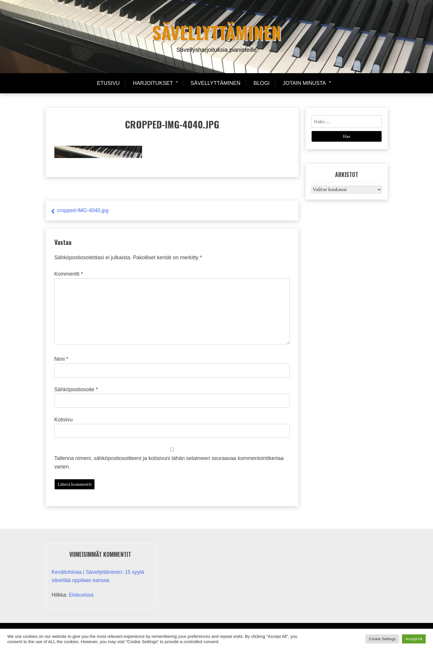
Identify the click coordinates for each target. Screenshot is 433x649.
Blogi (261, 83)
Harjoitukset (153, 83)
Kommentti (68, 274)
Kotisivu (63, 420)
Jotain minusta (304, 83)
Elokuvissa (81, 595)
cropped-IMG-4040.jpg (83, 210)
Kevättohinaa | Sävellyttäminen (88, 572)
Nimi (61, 359)
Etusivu (108, 83)
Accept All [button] (414, 639)
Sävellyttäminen (216, 32)
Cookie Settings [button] (382, 639)
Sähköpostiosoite (76, 389)
